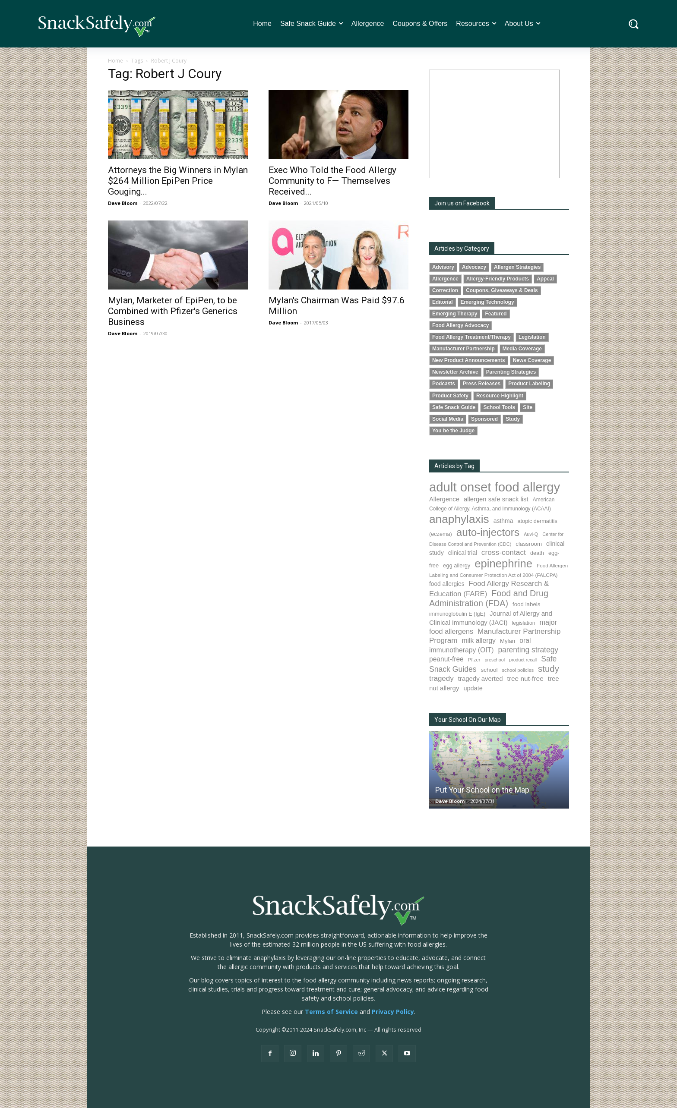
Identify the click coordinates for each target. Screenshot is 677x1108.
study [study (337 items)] (548, 669)
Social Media (447, 419)
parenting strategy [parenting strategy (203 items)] (528, 649)
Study (513, 419)
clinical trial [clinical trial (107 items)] (462, 553)
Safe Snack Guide (453, 407)
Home (115, 60)
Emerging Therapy (454, 314)
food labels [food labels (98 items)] (526, 604)
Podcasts (443, 384)
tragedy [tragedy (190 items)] (441, 678)
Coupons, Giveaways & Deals (502, 290)
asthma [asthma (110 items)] (503, 520)
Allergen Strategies (517, 267)
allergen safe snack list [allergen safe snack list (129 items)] (496, 499)
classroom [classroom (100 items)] (529, 544)
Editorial (442, 302)
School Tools (499, 407)
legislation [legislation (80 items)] (523, 623)
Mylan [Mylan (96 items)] (507, 641)
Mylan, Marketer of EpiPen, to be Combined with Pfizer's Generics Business (172, 311)
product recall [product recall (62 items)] (523, 659)
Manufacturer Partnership (463, 349)
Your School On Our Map (467, 719)
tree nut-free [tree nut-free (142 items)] (525, 678)
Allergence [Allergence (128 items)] (444, 499)
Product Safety (450, 396)
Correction (445, 290)
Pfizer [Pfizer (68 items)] (474, 659)
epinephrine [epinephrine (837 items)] (503, 563)
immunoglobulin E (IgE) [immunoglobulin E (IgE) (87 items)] (457, 614)
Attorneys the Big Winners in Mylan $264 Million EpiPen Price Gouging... (178, 181)
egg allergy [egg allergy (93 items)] (456, 565)
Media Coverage (522, 349)
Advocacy (474, 267)
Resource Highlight (499, 396)
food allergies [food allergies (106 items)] (447, 584)
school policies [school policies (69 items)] (518, 670)
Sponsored (484, 419)
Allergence (445, 279)
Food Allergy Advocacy (460, 325)
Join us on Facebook (462, 203)
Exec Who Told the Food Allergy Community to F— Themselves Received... (332, 181)
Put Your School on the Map (482, 789)
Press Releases (481, 384)
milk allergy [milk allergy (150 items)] (479, 640)
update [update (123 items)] (472, 688)
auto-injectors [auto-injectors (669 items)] (487, 532)
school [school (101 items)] (489, 670)
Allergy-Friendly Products (497, 279)
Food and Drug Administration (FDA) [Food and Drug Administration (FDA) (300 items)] (488, 598)
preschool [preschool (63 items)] (494, 659)
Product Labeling (529, 384)
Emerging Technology (487, 302)
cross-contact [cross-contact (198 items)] (503, 552)
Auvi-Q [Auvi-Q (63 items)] (531, 534)
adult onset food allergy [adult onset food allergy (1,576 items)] (494, 487)
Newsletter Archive (455, 372)
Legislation (532, 337)
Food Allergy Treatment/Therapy (471, 337)
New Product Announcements (468, 360)
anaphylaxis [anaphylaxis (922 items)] (459, 519)
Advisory (443, 267)
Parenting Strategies (511, 372)
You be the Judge (453, 431)
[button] (633, 24)
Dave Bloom (122, 203)
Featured (495, 314)
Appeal (545, 279)
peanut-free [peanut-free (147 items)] (446, 659)
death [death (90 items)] (537, 553)
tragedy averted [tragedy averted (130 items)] (480, 678)
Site (527, 407)
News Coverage (532, 360)
